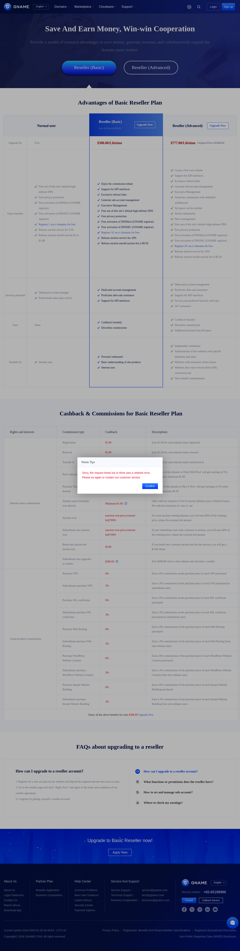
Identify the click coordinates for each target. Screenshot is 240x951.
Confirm (150, 486)
